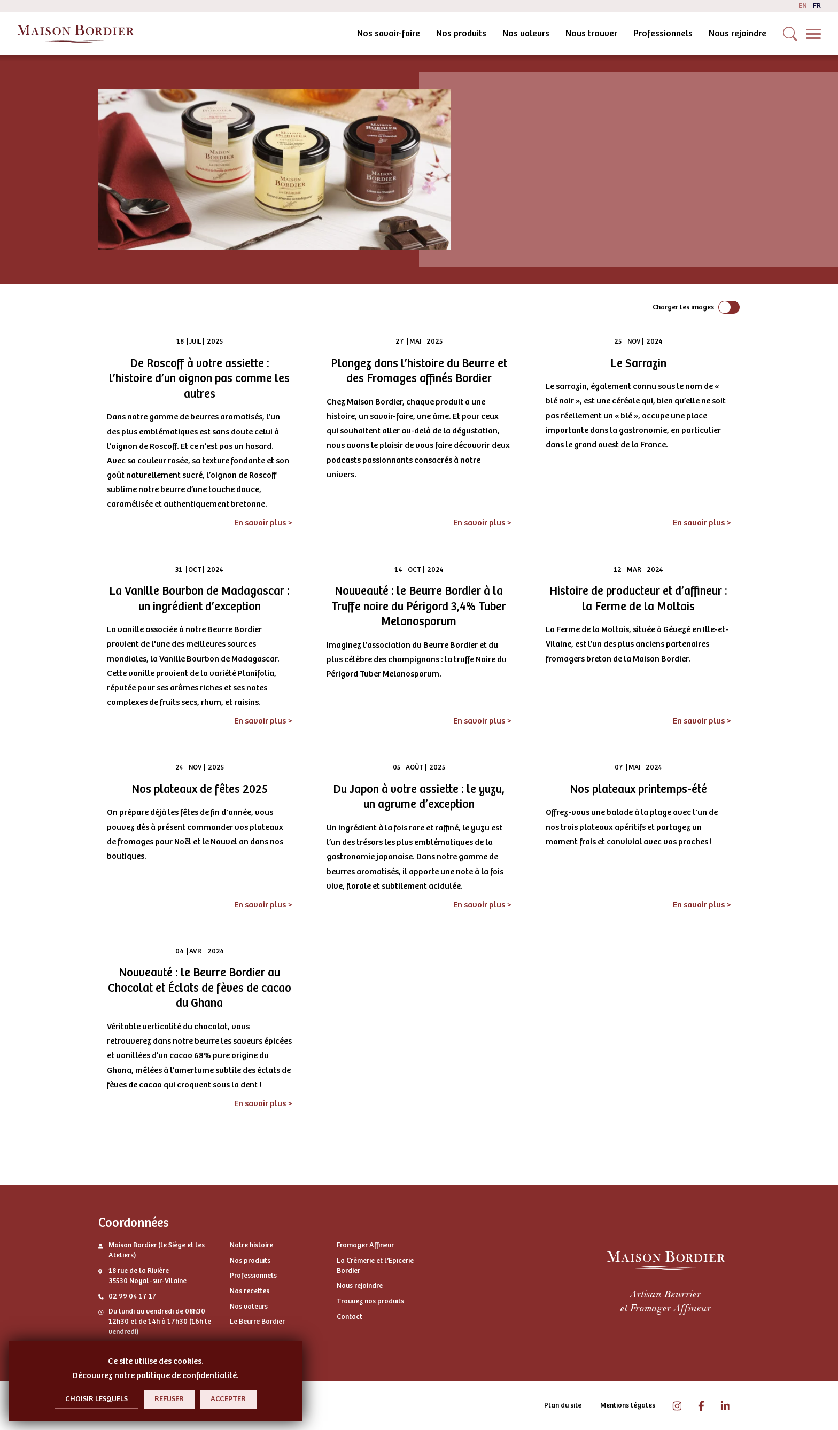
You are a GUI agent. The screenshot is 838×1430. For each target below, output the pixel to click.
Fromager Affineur (365, 1245)
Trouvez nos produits (370, 1301)
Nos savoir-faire (297, 33)
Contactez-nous (732, 33)
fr (817, 6)
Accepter (228, 1398)
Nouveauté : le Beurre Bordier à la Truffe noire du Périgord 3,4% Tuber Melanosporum (418, 606)
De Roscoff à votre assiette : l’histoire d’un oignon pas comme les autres (199, 378)
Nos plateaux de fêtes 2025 (199, 789)
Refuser (169, 1398)
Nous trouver (500, 33)
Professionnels (571, 33)
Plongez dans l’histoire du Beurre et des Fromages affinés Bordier (419, 371)
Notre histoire (251, 1245)
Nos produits (370, 33)
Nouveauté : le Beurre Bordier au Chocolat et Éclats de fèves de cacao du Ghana (199, 988)
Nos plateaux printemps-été (638, 789)
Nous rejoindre (646, 33)
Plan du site (562, 1405)
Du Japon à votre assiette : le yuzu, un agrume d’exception (419, 797)
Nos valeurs (434, 33)
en (802, 6)
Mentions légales (627, 1405)
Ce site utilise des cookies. (156, 1361)
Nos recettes (249, 1291)
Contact (349, 1316)
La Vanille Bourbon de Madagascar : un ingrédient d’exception (199, 598)
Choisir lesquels (96, 1398)
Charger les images (683, 307)
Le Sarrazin (638, 363)
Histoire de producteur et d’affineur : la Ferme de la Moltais (638, 598)
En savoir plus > (263, 522)
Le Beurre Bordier (257, 1321)
